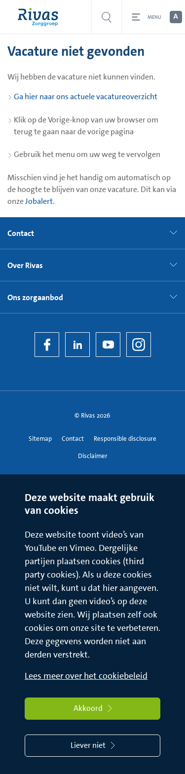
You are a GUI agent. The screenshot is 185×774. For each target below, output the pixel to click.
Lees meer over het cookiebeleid (86, 676)
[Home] (40, 17)
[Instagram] (138, 344)
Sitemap (40, 438)
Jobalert (39, 201)
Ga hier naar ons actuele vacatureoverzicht (85, 96)
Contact (73, 438)
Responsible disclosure (125, 438)
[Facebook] (47, 344)
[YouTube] (108, 344)
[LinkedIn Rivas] (77, 344)
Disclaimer (93, 456)
